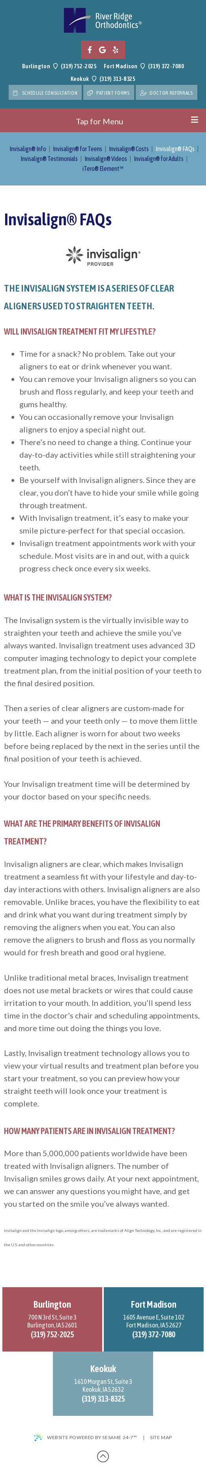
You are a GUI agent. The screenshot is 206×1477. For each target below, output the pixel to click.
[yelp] (115, 49)
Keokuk (80, 78)
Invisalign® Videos (105, 158)
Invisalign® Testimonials (49, 158)
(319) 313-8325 (117, 78)
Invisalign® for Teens (77, 148)
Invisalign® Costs (129, 148)
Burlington (36, 66)
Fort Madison (120, 66)
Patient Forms (108, 93)
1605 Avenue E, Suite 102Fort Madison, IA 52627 (153, 1321)
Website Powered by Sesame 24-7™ (85, 1437)
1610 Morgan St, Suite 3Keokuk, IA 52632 (103, 1385)
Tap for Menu (137, 121)
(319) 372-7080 (166, 66)
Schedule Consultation (45, 93)
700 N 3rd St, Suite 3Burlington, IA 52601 (52, 1321)
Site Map (161, 1437)
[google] (102, 49)
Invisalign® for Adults (159, 158)
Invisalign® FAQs (175, 148)
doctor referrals (166, 93)
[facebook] (90, 49)
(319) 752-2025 (79, 66)
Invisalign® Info (27, 148)
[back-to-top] (103, 1456)
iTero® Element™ (103, 168)
